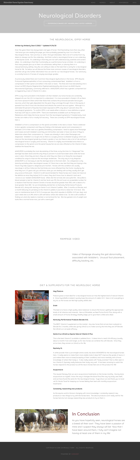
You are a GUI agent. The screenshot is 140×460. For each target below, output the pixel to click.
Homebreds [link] (124, 2)
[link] (22, 2)
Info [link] (134, 2)
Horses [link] (103, 2)
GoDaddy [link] (75, 454)
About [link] (112, 2)
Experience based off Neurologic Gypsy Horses (70, 23)
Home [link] (93, 2)
